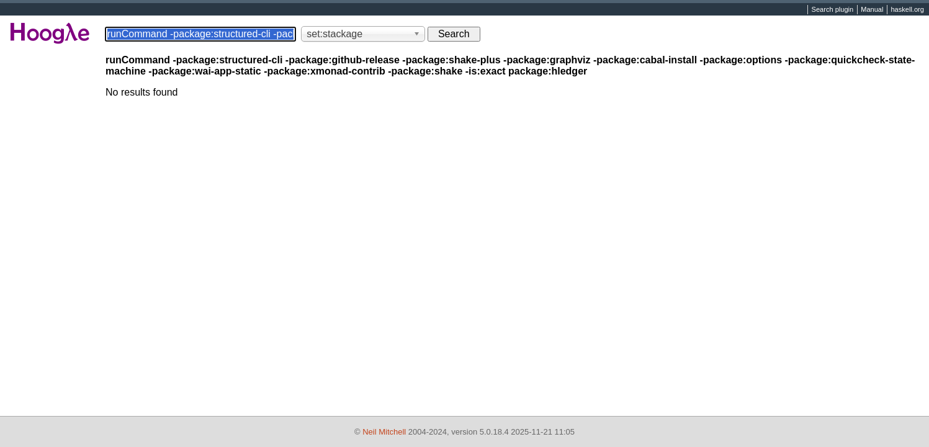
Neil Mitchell (384, 431)
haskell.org (907, 10)
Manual (872, 10)
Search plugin (833, 10)
